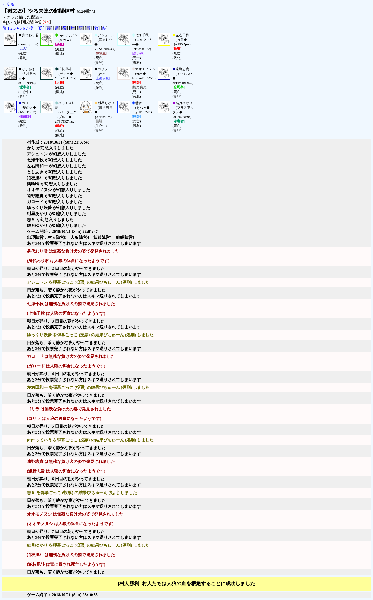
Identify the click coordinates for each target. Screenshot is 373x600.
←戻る (8, 4)
